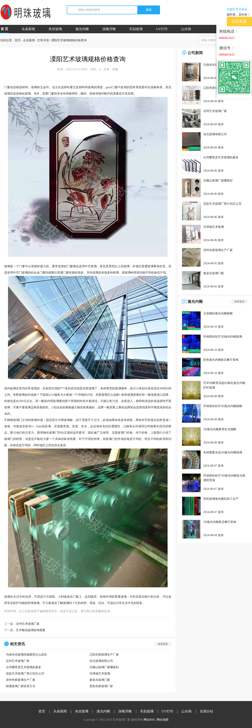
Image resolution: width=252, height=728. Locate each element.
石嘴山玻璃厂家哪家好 (104, 667)
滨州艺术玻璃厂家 (27, 623)
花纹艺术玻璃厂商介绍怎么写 (25, 673)
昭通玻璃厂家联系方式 (20, 686)
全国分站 (206, 711)
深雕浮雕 (109, 29)
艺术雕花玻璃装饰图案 (30, 630)
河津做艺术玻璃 (99, 673)
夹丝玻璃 (55, 29)
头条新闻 (28, 29)
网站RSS (149, 719)
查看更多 (163, 644)
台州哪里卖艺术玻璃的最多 (23, 667)
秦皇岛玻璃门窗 (99, 679)
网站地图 (162, 719)
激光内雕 (82, 29)
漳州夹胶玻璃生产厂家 (20, 679)
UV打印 (162, 29)
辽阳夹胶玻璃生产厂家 (104, 654)
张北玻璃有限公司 (101, 661)
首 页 (4, 30)
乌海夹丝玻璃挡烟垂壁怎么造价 (26, 654)
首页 (18, 40)
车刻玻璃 (136, 29)
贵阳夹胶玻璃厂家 (101, 686)
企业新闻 (29, 40)
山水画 (186, 29)
